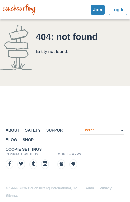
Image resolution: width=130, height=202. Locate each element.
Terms (89, 188)
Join (97, 9)
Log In (118, 9)
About (13, 130)
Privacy (105, 188)
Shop (28, 139)
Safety (33, 130)
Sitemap (12, 196)
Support (55, 130)
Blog (11, 139)
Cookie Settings (24, 149)
